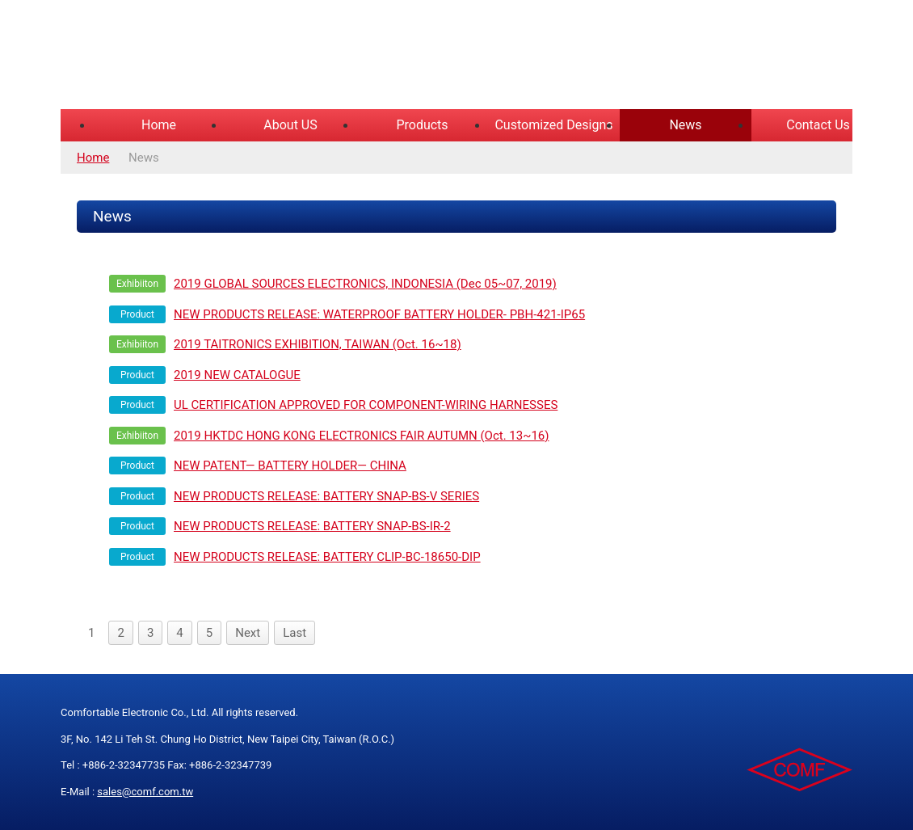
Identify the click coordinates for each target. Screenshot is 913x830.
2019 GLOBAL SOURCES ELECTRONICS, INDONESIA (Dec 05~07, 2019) (365, 283)
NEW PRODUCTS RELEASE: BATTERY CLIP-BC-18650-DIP (327, 557)
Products (422, 125)
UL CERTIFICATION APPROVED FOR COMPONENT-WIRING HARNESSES (365, 405)
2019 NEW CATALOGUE (237, 375)
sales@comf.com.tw (145, 792)
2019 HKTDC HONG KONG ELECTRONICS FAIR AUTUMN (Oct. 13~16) (361, 435)
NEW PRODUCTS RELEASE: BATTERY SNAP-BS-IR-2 (312, 526)
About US (290, 125)
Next (247, 633)
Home (158, 125)
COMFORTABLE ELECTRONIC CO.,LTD (263, 56)
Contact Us (818, 125)
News (685, 125)
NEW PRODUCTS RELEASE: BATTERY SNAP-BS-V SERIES (326, 496)
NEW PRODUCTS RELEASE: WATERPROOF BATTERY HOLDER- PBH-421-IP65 (379, 314)
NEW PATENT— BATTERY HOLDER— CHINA (290, 465)
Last (294, 633)
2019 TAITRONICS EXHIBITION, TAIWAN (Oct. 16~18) (317, 344)
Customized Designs (553, 125)
